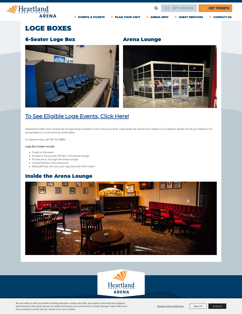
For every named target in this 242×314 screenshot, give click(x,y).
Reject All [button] (198, 306)
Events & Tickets (91, 17)
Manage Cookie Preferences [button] (170, 306)
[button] (72, 76)
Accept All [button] (217, 306)
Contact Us (222, 17)
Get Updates (182, 8)
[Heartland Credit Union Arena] (31, 11)
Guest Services (191, 17)
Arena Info (159, 17)
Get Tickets (219, 8)
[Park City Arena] (121, 281)
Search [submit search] (156, 8)
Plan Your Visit (127, 17)
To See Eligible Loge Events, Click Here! (77, 116)
